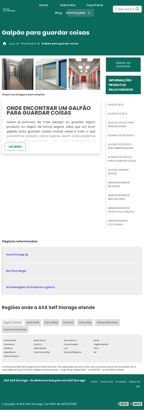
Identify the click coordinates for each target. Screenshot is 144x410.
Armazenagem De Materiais (119, 184)
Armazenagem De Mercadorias (119, 197)
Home (43, 5)
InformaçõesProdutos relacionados (121, 85)
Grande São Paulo (107, 322)
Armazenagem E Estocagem (118, 222)
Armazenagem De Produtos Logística (121, 210)
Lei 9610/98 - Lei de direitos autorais (106, 370)
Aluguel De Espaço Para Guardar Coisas (122, 159)
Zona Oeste (51, 322)
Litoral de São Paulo (15, 329)
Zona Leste (85, 322)
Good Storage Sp (17, 254)
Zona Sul (68, 322)
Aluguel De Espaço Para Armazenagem (120, 146)
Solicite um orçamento (123, 64)
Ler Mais (15, 146)
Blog (58, 13)
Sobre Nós (68, 5)
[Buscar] (137, 9)
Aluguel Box (116, 104)
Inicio (94, 382)
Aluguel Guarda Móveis (118, 171)
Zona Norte (33, 322)
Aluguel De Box (117, 113)
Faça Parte (95, 5)
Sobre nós (106, 382)
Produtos (121, 382)
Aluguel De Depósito (121, 135)
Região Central (12, 322)
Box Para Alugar (16, 271)
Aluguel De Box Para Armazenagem (121, 124)
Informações (79, 13)
